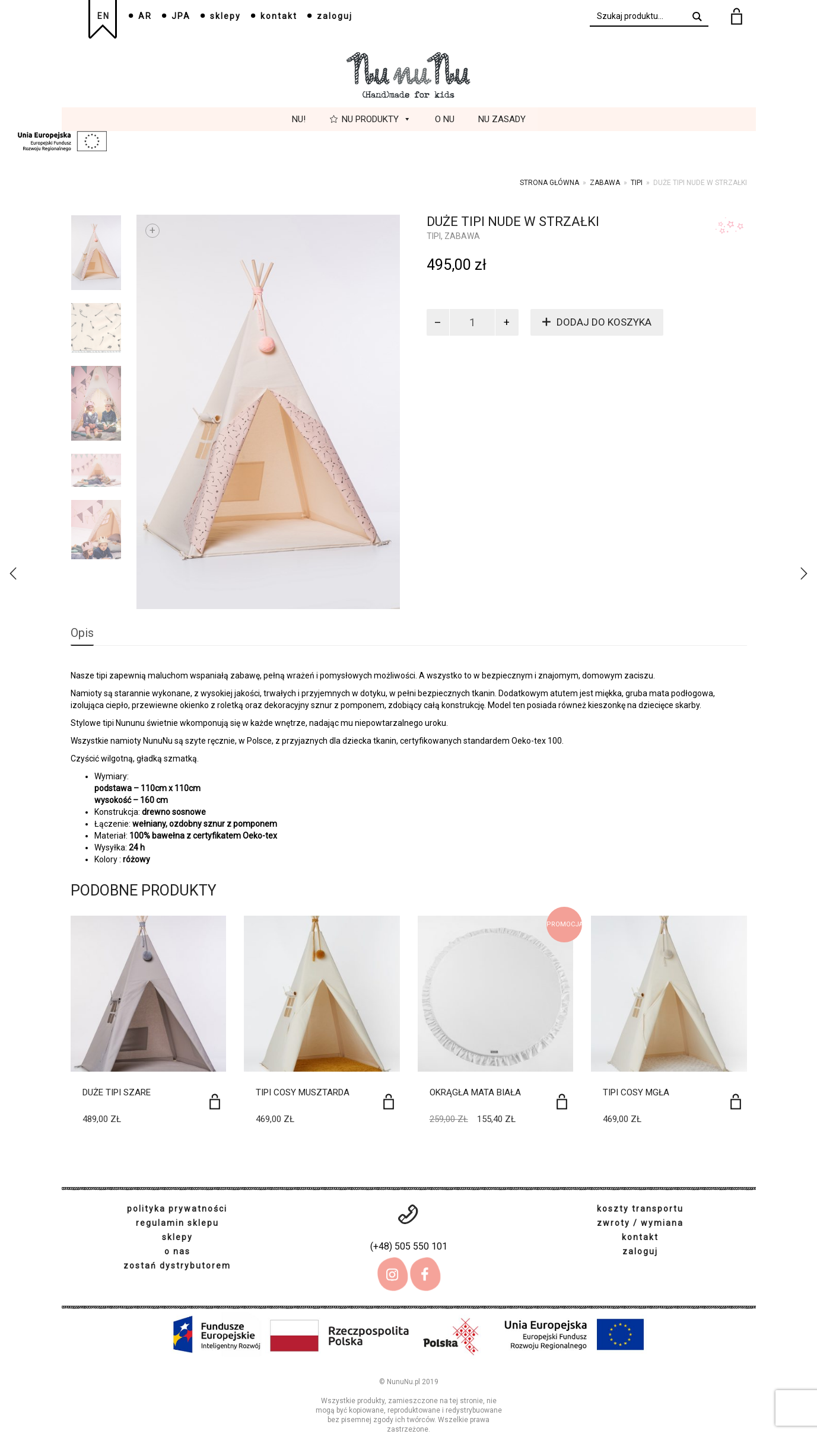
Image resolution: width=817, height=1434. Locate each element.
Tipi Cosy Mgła (636, 1092)
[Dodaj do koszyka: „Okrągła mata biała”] (562, 1101)
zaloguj (334, 16)
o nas (177, 1251)
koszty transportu (640, 1208)
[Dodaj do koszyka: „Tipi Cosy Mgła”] (735, 1101)
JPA (180, 16)
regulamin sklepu (177, 1223)
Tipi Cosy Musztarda (302, 1092)
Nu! (299, 119)
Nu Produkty (376, 119)
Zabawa (605, 183)
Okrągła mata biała (475, 1092)
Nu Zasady (502, 119)
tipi (637, 183)
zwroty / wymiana (640, 1223)
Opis (82, 633)
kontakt (278, 16)
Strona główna (549, 183)
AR (145, 16)
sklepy (225, 16)
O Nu (444, 119)
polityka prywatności (177, 1208)
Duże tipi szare (116, 1092)
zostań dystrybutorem (177, 1265)
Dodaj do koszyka (604, 322)
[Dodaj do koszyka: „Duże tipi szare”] (214, 1101)
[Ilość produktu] (472, 322)
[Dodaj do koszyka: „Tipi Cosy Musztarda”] (388, 1101)
